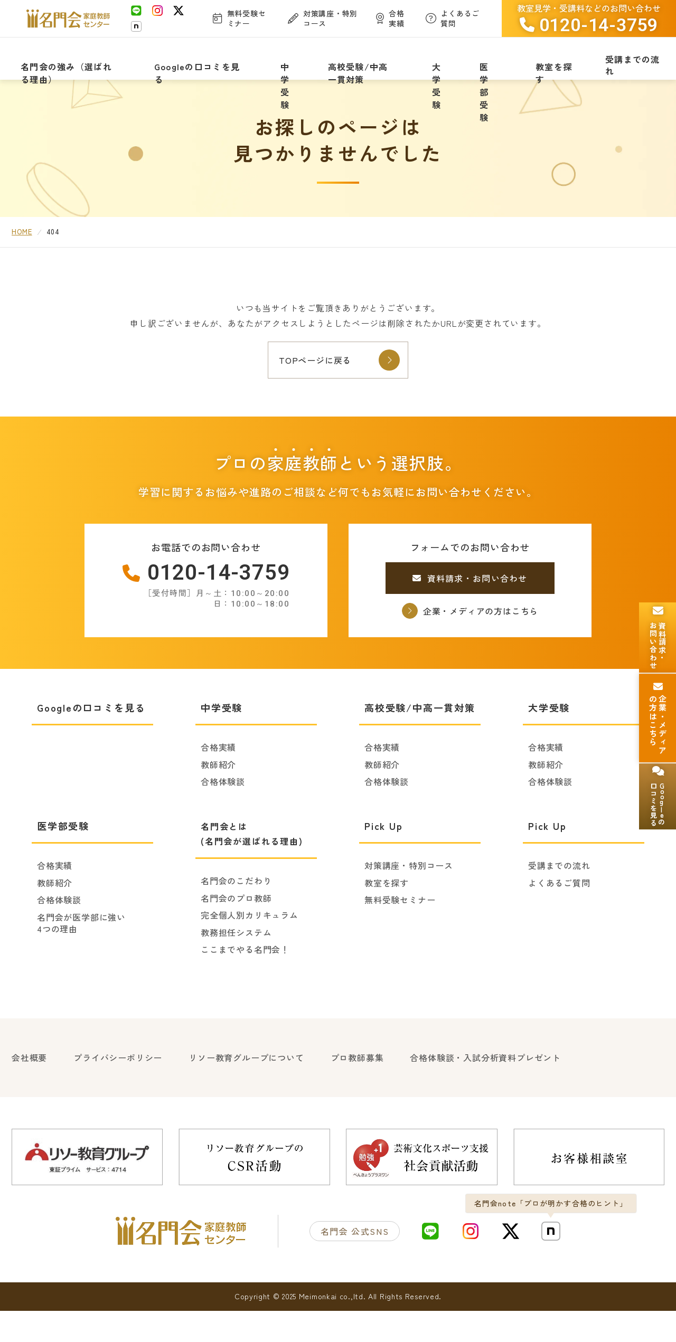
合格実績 (218, 782)
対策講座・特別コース (408, 900)
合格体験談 (223, 817)
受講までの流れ (559, 900)
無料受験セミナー (399, 935)
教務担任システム (236, 967)
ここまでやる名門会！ (245, 984)
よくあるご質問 (559, 917)
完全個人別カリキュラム (249, 950)
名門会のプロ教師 (236, 933)
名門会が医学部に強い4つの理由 (81, 958)
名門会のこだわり (236, 916)
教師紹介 (218, 799)
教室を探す (386, 917)
